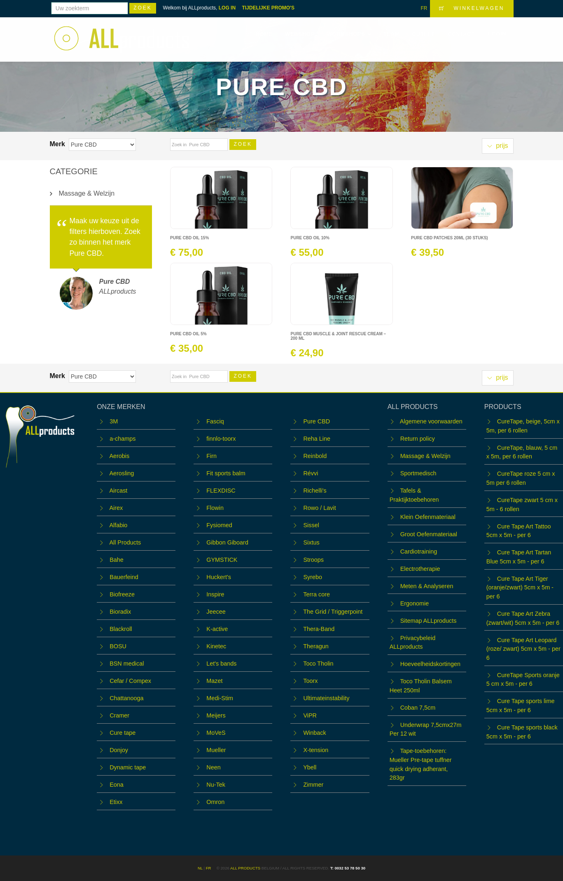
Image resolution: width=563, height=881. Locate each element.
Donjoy (119, 750)
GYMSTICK (221, 559)
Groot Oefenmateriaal (428, 534)
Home (264, 34)
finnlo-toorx (221, 438)
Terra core (316, 594)
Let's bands (221, 663)
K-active (217, 629)
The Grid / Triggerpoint (332, 611)
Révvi (310, 473)
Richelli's (314, 490)
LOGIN (497, 33)
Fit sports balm (225, 473)
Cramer (119, 715)
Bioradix (120, 611)
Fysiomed (219, 525)
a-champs (122, 438)
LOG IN (227, 8)
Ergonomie (414, 603)
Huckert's (218, 577)
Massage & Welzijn (87, 193)
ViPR (310, 715)
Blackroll (121, 629)
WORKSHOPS (349, 34)
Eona (117, 784)
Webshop (300, 34)
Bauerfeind (124, 577)
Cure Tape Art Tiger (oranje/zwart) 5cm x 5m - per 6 (520, 587)
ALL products (245, 868)
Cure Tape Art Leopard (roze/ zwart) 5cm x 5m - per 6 (523, 649)
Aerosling (121, 473)
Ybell (309, 767)
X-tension (315, 750)
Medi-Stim (219, 698)
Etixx (116, 802)
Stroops (313, 559)
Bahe (117, 559)
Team (391, 34)
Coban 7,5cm (418, 707)
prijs (497, 145)
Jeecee (215, 611)
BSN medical (127, 663)
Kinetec (216, 646)
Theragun (316, 646)
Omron (215, 802)
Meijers (215, 715)
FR (423, 8)
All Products (125, 542)
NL (200, 868)
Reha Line (316, 438)
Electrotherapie (420, 569)
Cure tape (122, 732)
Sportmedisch (418, 473)
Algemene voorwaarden (431, 421)
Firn (211, 456)
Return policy (417, 438)
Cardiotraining (418, 551)
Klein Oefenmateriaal (428, 517)
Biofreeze (122, 594)
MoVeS (215, 732)
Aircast (118, 490)
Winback (314, 732)
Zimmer (313, 784)
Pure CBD (316, 421)
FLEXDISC (220, 490)
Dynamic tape (128, 767)
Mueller (216, 750)
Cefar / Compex (130, 681)
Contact (461, 34)
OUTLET (423, 34)
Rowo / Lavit (319, 508)
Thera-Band (318, 629)
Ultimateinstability (326, 698)
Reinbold (315, 456)
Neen (213, 767)
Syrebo (312, 577)
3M (114, 421)
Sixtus (311, 542)
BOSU (118, 646)
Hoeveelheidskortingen (430, 664)
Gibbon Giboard (227, 542)
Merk (58, 143)
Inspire (215, 594)
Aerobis (119, 456)
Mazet (214, 681)
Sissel (311, 525)
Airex (116, 508)
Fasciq (215, 421)
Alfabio (118, 525)
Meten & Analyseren (426, 586)
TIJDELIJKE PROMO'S (268, 8)
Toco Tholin (318, 663)
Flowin (215, 508)
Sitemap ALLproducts (428, 620)
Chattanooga (126, 698)
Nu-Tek (215, 784)
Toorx (310, 681)
